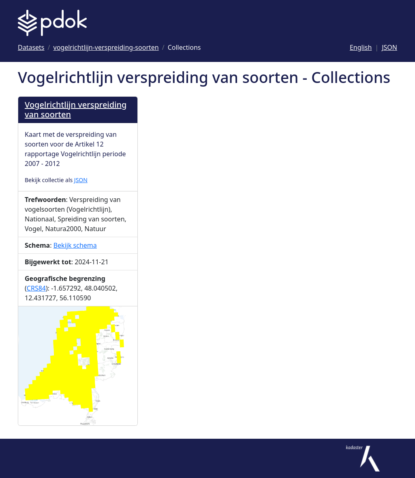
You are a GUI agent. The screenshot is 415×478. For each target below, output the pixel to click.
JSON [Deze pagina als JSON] (389, 47)
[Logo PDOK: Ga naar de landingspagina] (52, 22)
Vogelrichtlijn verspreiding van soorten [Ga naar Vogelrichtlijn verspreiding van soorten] (76, 109)
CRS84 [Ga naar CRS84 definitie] (36, 288)
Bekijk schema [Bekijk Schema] (75, 245)
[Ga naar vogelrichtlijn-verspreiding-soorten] (106, 47)
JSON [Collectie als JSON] (81, 180)
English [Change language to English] (361, 47)
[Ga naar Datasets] (31, 47)
